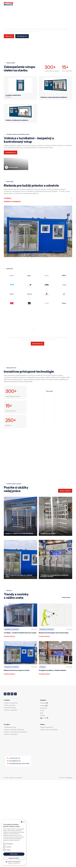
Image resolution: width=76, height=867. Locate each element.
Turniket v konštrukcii (10, 690)
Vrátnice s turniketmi (10, 666)
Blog (41, 669)
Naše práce (9, 36)
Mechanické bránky (10, 663)
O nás (42, 666)
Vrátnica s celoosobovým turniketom (15, 688)
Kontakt (42, 671)
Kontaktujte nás (22, 36)
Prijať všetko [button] (14, 854)
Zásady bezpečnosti (46, 683)
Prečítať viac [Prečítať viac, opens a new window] (16, 840)
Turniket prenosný (9, 661)
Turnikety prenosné (10, 683)
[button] (13, 862)
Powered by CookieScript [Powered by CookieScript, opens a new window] (14, 863)
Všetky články (66, 553)
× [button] (23, 821)
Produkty (43, 661)
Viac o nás (49, 391)
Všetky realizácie (65, 446)
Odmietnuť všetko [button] (14, 858)
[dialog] (14, 842)
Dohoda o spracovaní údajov (49, 685)
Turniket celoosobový (10, 659)
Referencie (43, 664)
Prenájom (44, 659)
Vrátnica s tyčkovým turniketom (14, 685)
